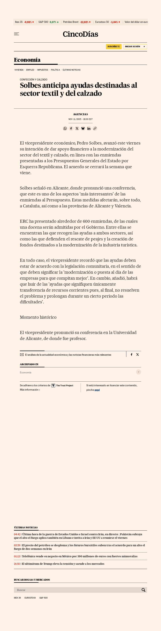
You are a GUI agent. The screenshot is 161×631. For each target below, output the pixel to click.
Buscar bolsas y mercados (32, 579)
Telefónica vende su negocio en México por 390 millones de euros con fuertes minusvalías (80, 556)
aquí (97, 389)
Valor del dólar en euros (137, 22)
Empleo (30, 70)
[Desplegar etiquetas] (138, 371)
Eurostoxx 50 (102, 22)
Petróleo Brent (70, 22)
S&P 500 (43, 22)
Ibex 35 (19, 22)
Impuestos (42, 70)
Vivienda (19, 70)
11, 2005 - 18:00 (80, 119)
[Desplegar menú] (16, 34)
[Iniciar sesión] (135, 46)
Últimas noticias (71, 70)
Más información (30, 389)
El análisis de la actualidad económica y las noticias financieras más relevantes (68, 354)
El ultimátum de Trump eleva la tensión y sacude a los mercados (63, 563)
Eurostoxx (30, 598)
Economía (27, 60)
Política (55, 70)
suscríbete (114, 46)
